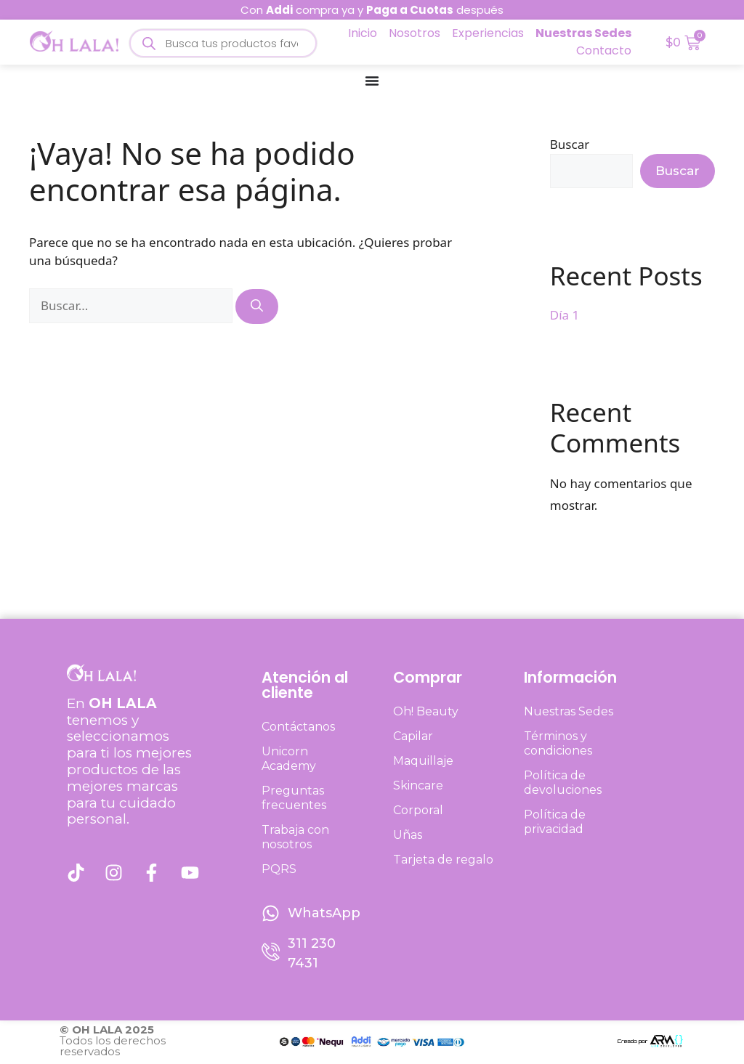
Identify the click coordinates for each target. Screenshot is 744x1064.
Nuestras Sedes (568, 711)
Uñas (407, 835)
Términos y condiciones (558, 743)
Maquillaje (423, 761)
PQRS (279, 869)
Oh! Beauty (425, 711)
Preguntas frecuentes (294, 798)
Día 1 (564, 314)
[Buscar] (256, 306)
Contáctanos (298, 727)
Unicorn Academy (289, 758)
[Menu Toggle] (372, 80)
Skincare (418, 785)
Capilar (413, 736)
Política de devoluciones (563, 782)
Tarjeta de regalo (443, 859)
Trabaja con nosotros (295, 837)
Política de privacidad (555, 822)
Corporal (418, 810)
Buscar (569, 144)
